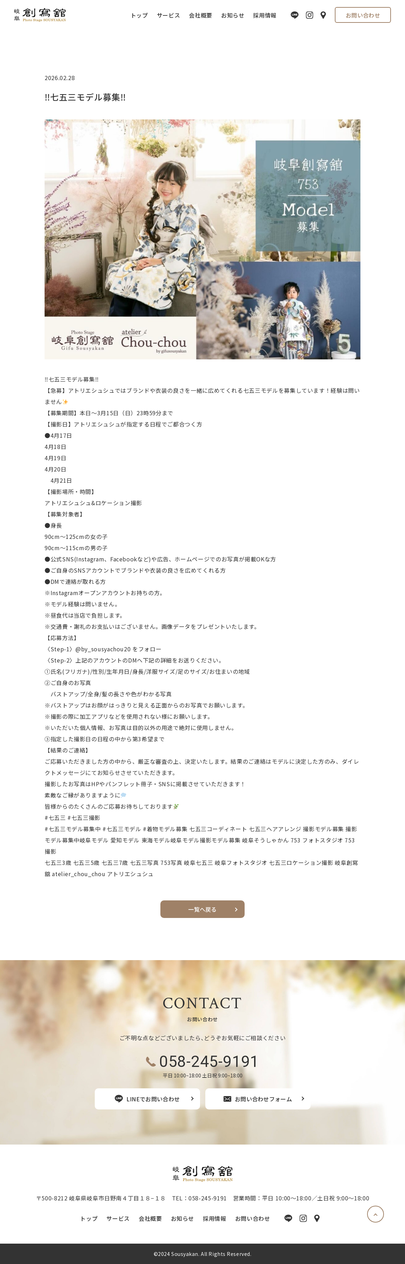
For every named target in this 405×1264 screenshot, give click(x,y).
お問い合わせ (363, 15)
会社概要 (200, 15)
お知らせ (233, 15)
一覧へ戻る (202, 909)
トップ (139, 15)
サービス (168, 15)
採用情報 (265, 15)
